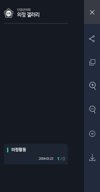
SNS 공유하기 (92, 39)
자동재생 (92, 134)
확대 (92, 86)
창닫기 (92, 12)
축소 (92, 110)
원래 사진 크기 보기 (92, 62)
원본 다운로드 (92, 158)
